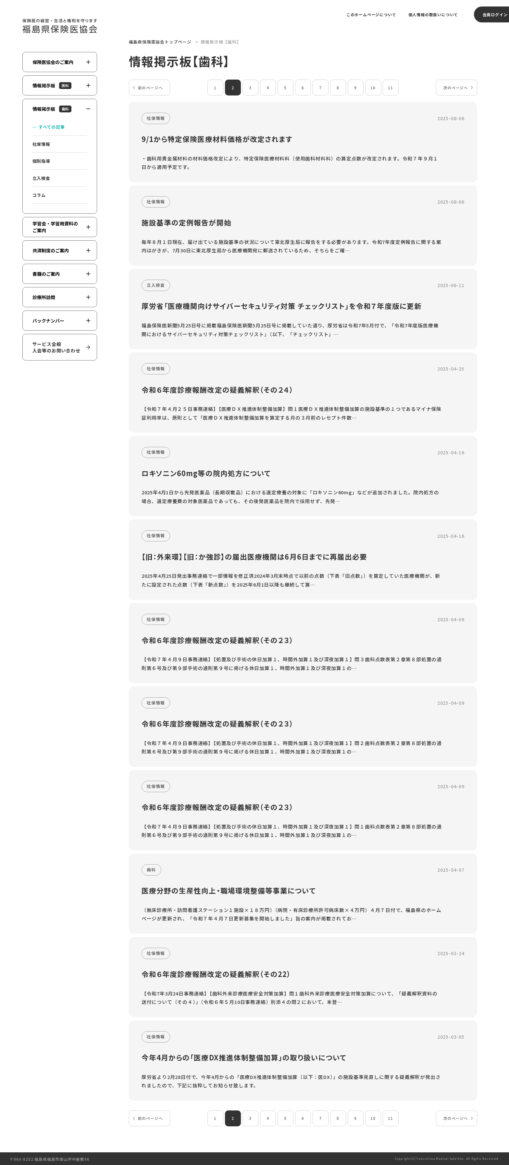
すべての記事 (52, 127)
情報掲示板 (61, 85)
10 (373, 87)
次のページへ (455, 87)
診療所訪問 (61, 297)
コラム (39, 195)
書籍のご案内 (61, 274)
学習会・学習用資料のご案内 (61, 227)
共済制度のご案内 (61, 250)
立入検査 (41, 178)
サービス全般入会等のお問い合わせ (56, 347)
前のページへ (150, 87)
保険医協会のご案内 (61, 62)
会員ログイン (495, 14)
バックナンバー (61, 320)
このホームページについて (371, 14)
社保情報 (41, 144)
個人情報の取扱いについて (433, 14)
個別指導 (41, 161)
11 (390, 87)
